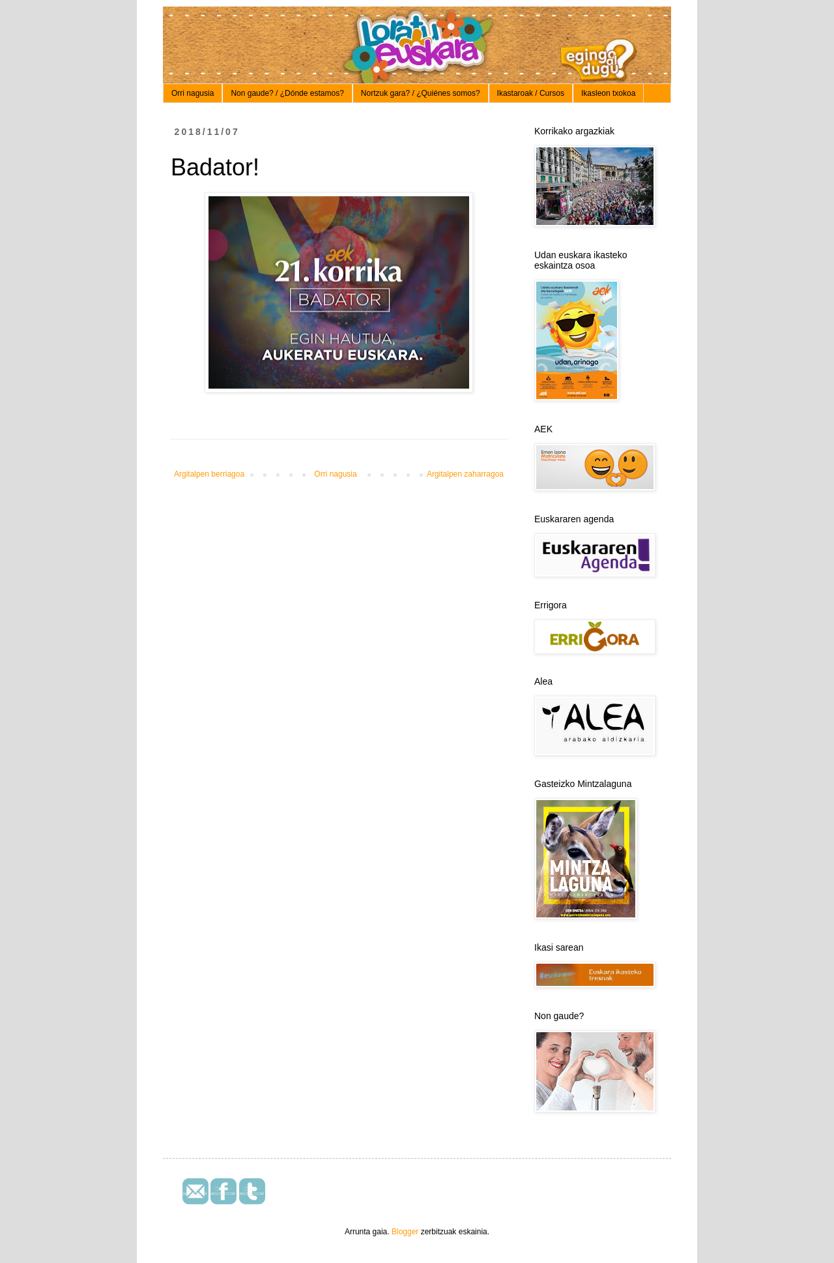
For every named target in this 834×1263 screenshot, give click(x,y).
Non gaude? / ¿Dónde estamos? (287, 93)
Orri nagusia (192, 93)
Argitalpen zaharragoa (465, 474)
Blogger (405, 1231)
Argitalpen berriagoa (209, 474)
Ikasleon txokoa (608, 93)
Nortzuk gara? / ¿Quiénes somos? (420, 93)
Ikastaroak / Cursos (530, 93)
